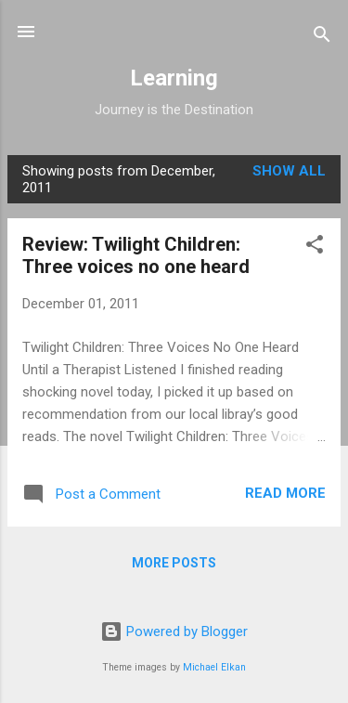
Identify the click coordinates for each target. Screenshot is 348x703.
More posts (174, 562)
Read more (285, 493)
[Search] (322, 37)
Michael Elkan (214, 667)
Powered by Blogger (174, 631)
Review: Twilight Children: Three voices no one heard (136, 255)
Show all (289, 171)
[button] (314, 247)
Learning (174, 78)
